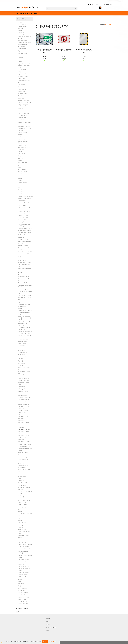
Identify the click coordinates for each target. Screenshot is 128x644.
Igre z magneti (22, 169)
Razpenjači (21, 564)
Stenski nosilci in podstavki (25, 196)
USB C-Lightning (22, 588)
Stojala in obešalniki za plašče (24, 81)
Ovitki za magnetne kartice (23, 460)
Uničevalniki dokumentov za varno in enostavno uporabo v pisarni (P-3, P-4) (25, 334)
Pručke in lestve (22, 93)
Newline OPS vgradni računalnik (24, 488)
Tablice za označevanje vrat (24, 413)
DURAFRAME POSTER (24, 442)
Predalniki (20, 376)
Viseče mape (21, 354)
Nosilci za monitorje (23, 546)
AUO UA (20, 191)
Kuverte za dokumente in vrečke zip (25, 107)
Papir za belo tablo (23, 215)
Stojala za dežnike (23, 402)
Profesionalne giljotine (24, 304)
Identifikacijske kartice (24, 367)
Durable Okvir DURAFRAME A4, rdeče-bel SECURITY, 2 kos (64, 50)
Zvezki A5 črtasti (22, 504)
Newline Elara (21, 498)
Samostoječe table (23, 217)
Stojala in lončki (22, 117)
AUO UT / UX (21, 595)
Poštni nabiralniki (22, 89)
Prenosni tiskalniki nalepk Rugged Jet (25, 292)
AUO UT (20, 194)
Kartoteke (21, 480)
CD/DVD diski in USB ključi (25, 513)
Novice (31, 13)
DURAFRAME (21, 425)
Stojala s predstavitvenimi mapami (25, 449)
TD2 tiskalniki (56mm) (24, 283)
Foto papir (21, 111)
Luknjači (20, 151)
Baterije (20, 511)
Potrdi (45, 641)
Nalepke (20, 160)
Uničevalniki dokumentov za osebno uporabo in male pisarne (25, 327)
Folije (19, 59)
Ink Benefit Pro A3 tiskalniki (23, 271)
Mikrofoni (20, 579)
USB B (19, 509)
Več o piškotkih (53, 641)
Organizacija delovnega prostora (24, 129)
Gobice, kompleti (22, 24)
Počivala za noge (22, 91)
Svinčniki (20, 137)
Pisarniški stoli (22, 485)
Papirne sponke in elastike (25, 74)
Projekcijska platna (23, 222)
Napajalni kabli (22, 522)
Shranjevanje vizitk (23, 339)
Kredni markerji (22, 48)
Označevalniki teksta (23, 352)
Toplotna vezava (22, 51)
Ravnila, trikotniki (22, 176)
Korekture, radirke (23, 185)
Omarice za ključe (23, 76)
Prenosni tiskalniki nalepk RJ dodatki (25, 286)
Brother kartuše (22, 235)
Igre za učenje (22, 165)
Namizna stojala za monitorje (23, 552)
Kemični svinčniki (22, 132)
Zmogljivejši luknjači (23, 566)
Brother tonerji (22, 237)
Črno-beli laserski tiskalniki (25, 252)
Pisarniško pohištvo (23, 483)
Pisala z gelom (22, 205)
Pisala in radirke (22, 171)
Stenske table (22, 32)
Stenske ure (21, 78)
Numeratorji (21, 139)
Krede (19, 167)
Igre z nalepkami (22, 162)
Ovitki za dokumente (23, 399)
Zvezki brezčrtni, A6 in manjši (24, 532)
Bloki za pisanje (22, 507)
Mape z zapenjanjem (24, 126)
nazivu (110, 24)
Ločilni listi (20, 365)
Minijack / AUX (22, 476)
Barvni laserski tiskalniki (24, 268)
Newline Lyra (21, 496)
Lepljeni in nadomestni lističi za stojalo (24, 212)
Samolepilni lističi (22, 115)
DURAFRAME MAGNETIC (25, 422)
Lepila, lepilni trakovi (23, 113)
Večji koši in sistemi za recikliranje (24, 407)
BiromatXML (43, 18)
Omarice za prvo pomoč (24, 397)
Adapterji (20, 525)
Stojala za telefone (23, 574)
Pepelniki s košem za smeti (23, 383)
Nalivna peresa (22, 200)
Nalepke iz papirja (23, 105)
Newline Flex (21, 590)
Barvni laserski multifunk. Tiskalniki (25, 248)
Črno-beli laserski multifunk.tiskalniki (23, 244)
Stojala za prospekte (23, 380)
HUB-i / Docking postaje (25, 469)
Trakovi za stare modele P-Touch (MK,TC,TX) (25, 275)
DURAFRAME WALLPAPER (21, 419)
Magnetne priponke (23, 404)
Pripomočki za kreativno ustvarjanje (24, 148)
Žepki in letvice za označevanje (23, 392)
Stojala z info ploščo (23, 410)
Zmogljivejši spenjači (23, 559)
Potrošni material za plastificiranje (23, 45)
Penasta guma (22, 145)
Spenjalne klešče (22, 562)
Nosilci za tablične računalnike (23, 438)
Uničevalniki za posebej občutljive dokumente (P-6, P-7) (25, 317)
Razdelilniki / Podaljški (24, 597)
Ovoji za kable (22, 586)
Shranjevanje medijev (24, 446)
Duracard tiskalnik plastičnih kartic (23, 466)
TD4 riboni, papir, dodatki (25, 232)
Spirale (20, 22)
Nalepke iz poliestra (23, 100)
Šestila (20, 180)
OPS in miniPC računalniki (25, 491)
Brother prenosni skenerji (25, 262)
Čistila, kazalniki (22, 220)
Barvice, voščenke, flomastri (23, 142)
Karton (20, 61)
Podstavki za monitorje (24, 444)
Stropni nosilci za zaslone (25, 549)
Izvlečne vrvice (22, 463)
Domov (37, 18)
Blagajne (20, 87)
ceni (106, 24)
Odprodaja (21, 98)
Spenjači (20, 557)
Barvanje (20, 158)
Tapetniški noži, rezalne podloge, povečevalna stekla (24, 65)
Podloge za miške (23, 452)
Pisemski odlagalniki (23, 378)
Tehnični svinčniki (22, 182)
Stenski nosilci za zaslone (25, 544)
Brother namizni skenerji (25, 230)
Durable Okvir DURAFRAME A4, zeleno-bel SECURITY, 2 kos (44, 50)
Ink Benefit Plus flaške (24, 254)
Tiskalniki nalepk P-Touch (25, 228)
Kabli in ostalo (22, 599)
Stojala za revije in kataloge (23, 357)
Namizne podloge (23, 457)
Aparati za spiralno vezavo (23, 54)
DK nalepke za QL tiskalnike (23, 257)
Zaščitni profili (22, 389)
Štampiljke (21, 174)
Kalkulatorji (21, 374)
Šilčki (19, 187)
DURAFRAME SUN (23, 416)
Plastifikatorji (21, 57)
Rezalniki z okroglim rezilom (23, 307)
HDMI (19, 518)
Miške (19, 581)
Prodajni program (22, 13)
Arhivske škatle (22, 363)
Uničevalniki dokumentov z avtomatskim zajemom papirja (25, 36)
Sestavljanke (21, 153)
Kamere (20, 478)
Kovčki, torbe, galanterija (25, 500)
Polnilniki (20, 300)
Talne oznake (21, 386)
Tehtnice (20, 527)
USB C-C (20, 471)
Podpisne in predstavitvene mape (24, 370)
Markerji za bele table (24, 203)
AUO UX (20, 189)
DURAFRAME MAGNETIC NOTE (25, 432)
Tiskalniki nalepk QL (23, 289)
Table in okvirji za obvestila (23, 27)
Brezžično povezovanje (24, 297)
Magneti (20, 30)
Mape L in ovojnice (23, 341)
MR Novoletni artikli (23, 535)
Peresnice (21, 134)
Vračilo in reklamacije (51, 627)
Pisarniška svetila (22, 96)
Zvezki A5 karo (22, 542)
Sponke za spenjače (23, 572)
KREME (36, 13)
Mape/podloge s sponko (25, 120)
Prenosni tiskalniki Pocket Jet (25, 279)
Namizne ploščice (23, 395)
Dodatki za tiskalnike (23, 239)
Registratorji (21, 350)
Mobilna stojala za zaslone (25, 198)
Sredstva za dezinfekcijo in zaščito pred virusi (25, 225)
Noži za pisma (22, 69)
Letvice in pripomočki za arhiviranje (24, 123)
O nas (47, 621)
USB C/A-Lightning (23, 592)
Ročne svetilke (22, 529)
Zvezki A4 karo (22, 540)
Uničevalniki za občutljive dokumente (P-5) (25, 322)
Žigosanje (20, 361)
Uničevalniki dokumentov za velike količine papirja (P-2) (25, 312)
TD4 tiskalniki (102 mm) (24, 295)
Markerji (20, 178)
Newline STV (21, 493)
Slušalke (20, 516)
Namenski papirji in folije (24, 102)
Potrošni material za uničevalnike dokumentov (25, 41)
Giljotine (20, 302)
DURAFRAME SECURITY (24, 429)
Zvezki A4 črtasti (22, 502)
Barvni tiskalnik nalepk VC (25, 241)
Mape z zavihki (22, 343)
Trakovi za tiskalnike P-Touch (24, 265)
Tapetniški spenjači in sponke (24, 569)
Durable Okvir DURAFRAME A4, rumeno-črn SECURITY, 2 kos (84, 50)
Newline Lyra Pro (23, 601)
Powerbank (21, 583)
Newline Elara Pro (23, 603)
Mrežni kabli (21, 520)
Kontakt (48, 624)
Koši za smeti (21, 84)
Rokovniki (20, 537)
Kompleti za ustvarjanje (24, 156)
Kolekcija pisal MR (23, 577)
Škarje (19, 72)
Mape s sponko (22, 345)
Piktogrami (21, 427)
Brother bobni (22, 260)
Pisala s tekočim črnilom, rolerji (25, 208)
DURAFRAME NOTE (23, 435)
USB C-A (20, 474)
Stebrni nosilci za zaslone (25, 555)
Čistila (19, 455)
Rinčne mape (21, 348)
